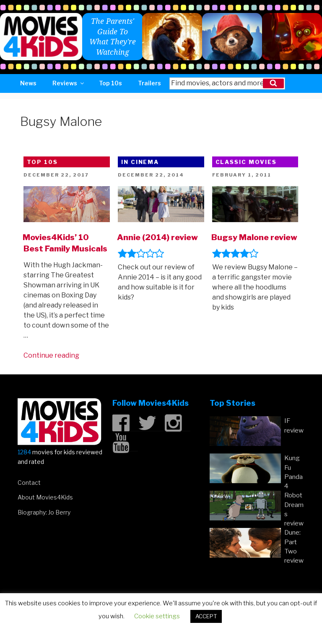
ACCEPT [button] (206, 616)
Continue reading (51, 355)
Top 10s (110, 83)
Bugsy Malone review (254, 237)
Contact (29, 482)
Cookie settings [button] (157, 616)
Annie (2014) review (157, 237)
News (28, 83)
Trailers (149, 83)
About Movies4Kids (45, 497)
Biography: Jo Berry (44, 512)
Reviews (68, 83)
